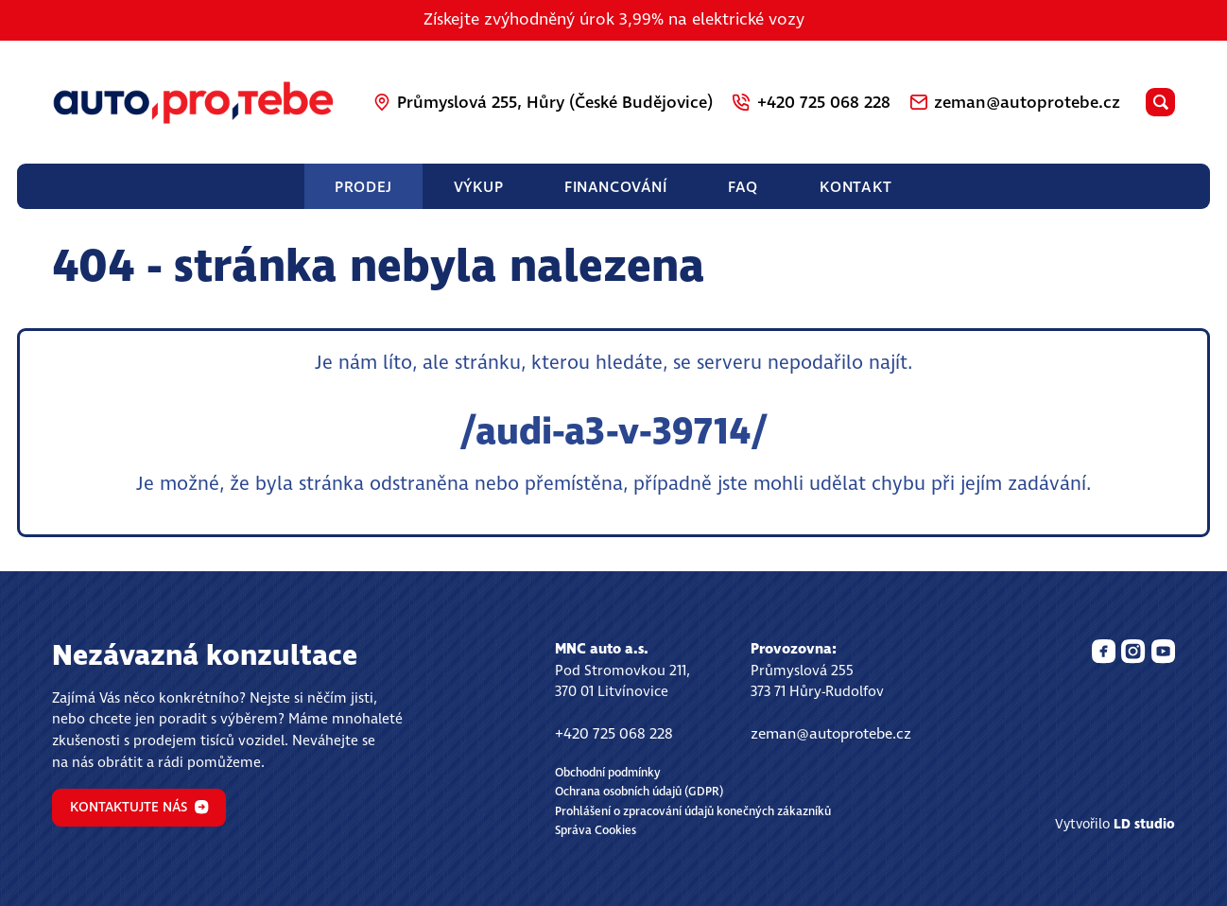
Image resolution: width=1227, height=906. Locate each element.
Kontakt (856, 187)
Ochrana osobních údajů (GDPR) (639, 792)
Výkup (479, 187)
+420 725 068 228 (614, 733)
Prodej (363, 187)
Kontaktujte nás (139, 807)
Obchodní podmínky (608, 773)
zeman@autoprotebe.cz (831, 733)
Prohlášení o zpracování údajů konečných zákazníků (693, 812)
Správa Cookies (595, 831)
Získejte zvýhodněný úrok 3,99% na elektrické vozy (613, 20)
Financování (615, 187)
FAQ (743, 187)
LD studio (1144, 824)
